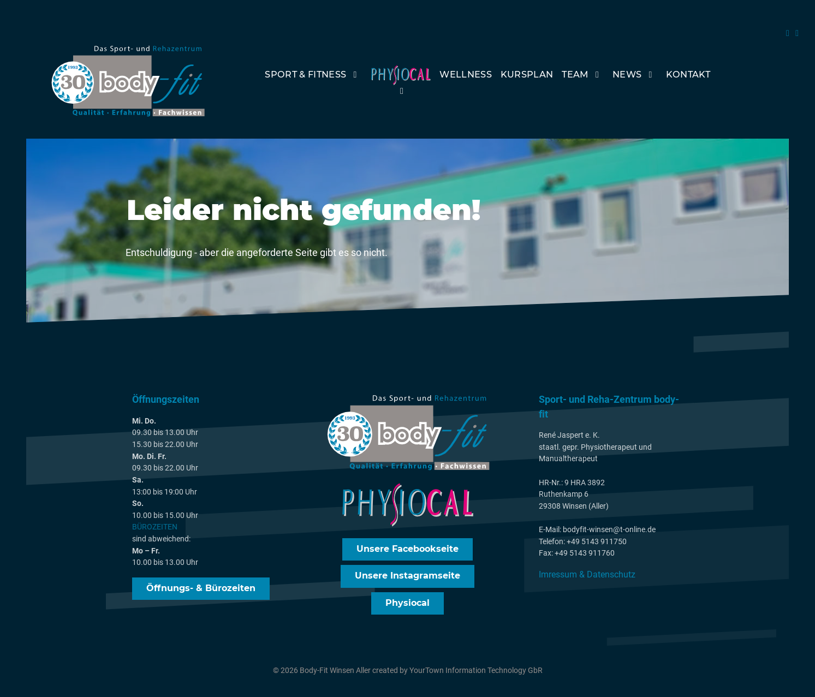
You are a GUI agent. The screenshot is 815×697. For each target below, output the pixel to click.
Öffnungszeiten (165, 401)
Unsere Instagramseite (407, 578)
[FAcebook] (789, 33)
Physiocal (407, 604)
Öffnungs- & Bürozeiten (200, 590)
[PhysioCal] (401, 83)
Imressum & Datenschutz (587, 576)
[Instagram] (797, 33)
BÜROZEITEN (154, 529)
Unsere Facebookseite (407, 550)
